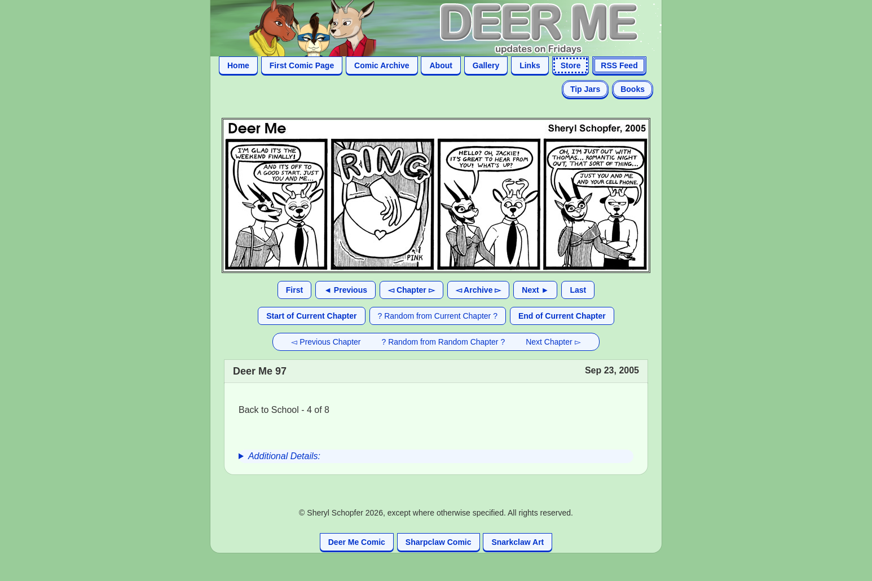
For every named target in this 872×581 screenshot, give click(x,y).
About (440, 65)
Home (238, 65)
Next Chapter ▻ (553, 341)
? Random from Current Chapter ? (437, 315)
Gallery (486, 65)
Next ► (535, 289)
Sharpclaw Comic (439, 542)
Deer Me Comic (356, 542)
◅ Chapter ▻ (411, 289)
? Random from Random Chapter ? (443, 341)
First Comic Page (302, 65)
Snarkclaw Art (517, 542)
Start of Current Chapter (311, 315)
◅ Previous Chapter (325, 341)
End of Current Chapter (562, 315)
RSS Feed (619, 65)
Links (529, 65)
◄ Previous (345, 289)
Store (571, 65)
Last (578, 289)
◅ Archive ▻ (478, 289)
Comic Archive (381, 65)
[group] (436, 456)
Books (632, 89)
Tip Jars (585, 89)
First (294, 289)
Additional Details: (284, 456)
